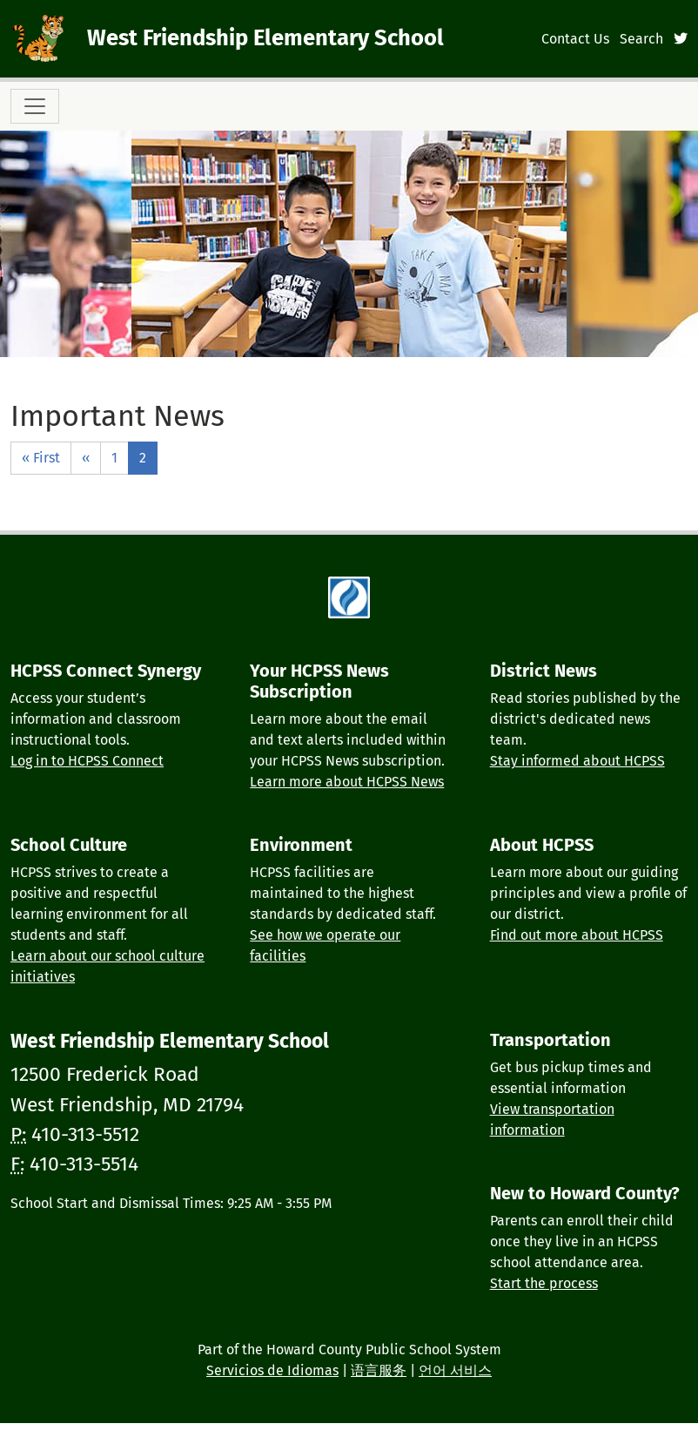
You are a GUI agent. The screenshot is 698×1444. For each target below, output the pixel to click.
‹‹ (86, 457)
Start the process (544, 1283)
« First (41, 457)
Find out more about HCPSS (576, 935)
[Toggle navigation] (34, 106)
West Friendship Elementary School (265, 37)
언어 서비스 (455, 1370)
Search (641, 38)
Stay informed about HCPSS (577, 760)
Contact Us (575, 38)
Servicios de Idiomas (272, 1370)
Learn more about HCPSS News (347, 781)
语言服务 (378, 1370)
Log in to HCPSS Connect (87, 760)
